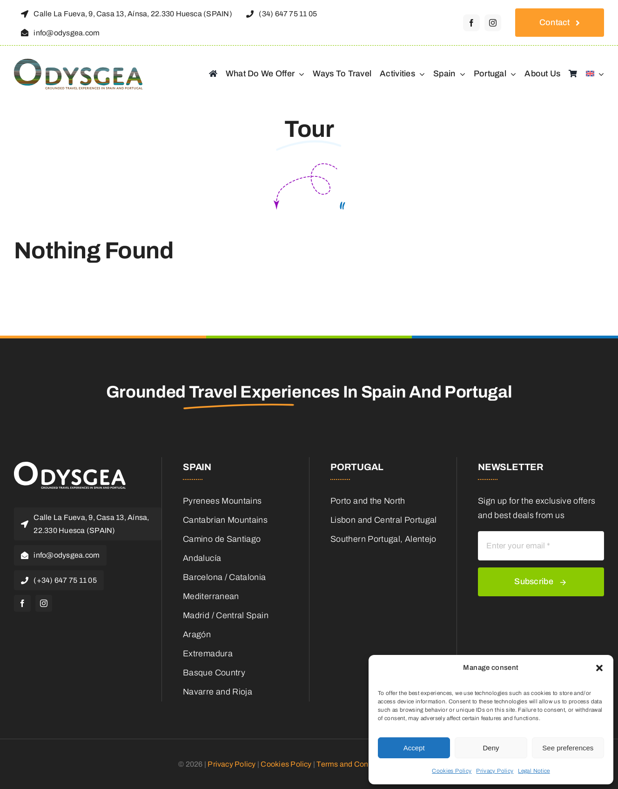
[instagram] (492, 22)
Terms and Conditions (353, 764)
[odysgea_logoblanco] (70, 466)
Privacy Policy (494, 771)
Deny (491, 748)
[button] (599, 668)
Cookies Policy (451, 771)
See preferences (567, 748)
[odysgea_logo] (82, 62)
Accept (414, 748)
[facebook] (471, 22)
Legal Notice (534, 771)
